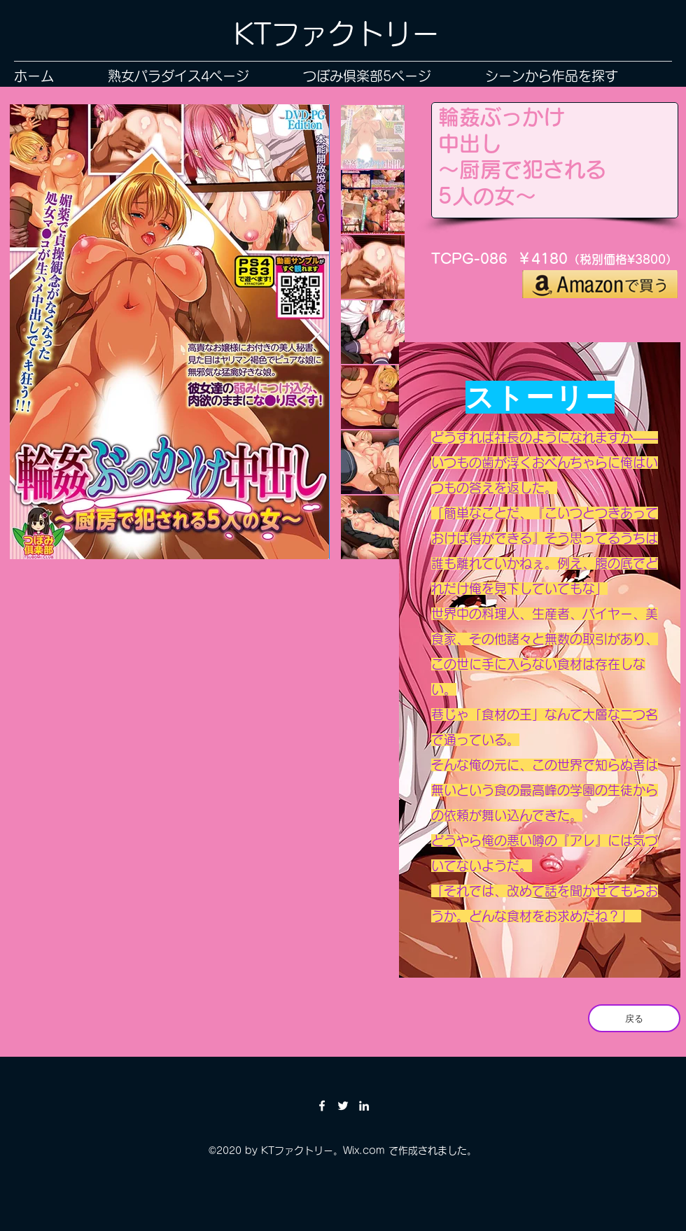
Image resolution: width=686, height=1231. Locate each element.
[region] (539, 660)
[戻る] (634, 1018)
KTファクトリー (337, 34)
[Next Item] (315, 332)
